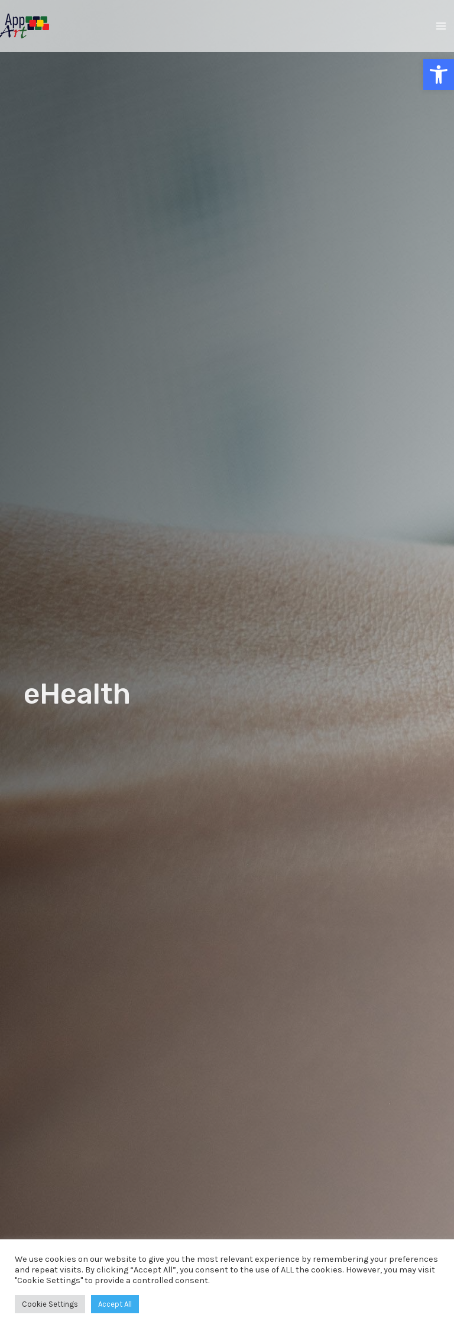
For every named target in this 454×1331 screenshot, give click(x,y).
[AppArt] (24, 26)
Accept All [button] (115, 1304)
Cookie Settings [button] (50, 1304)
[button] (438, 74)
